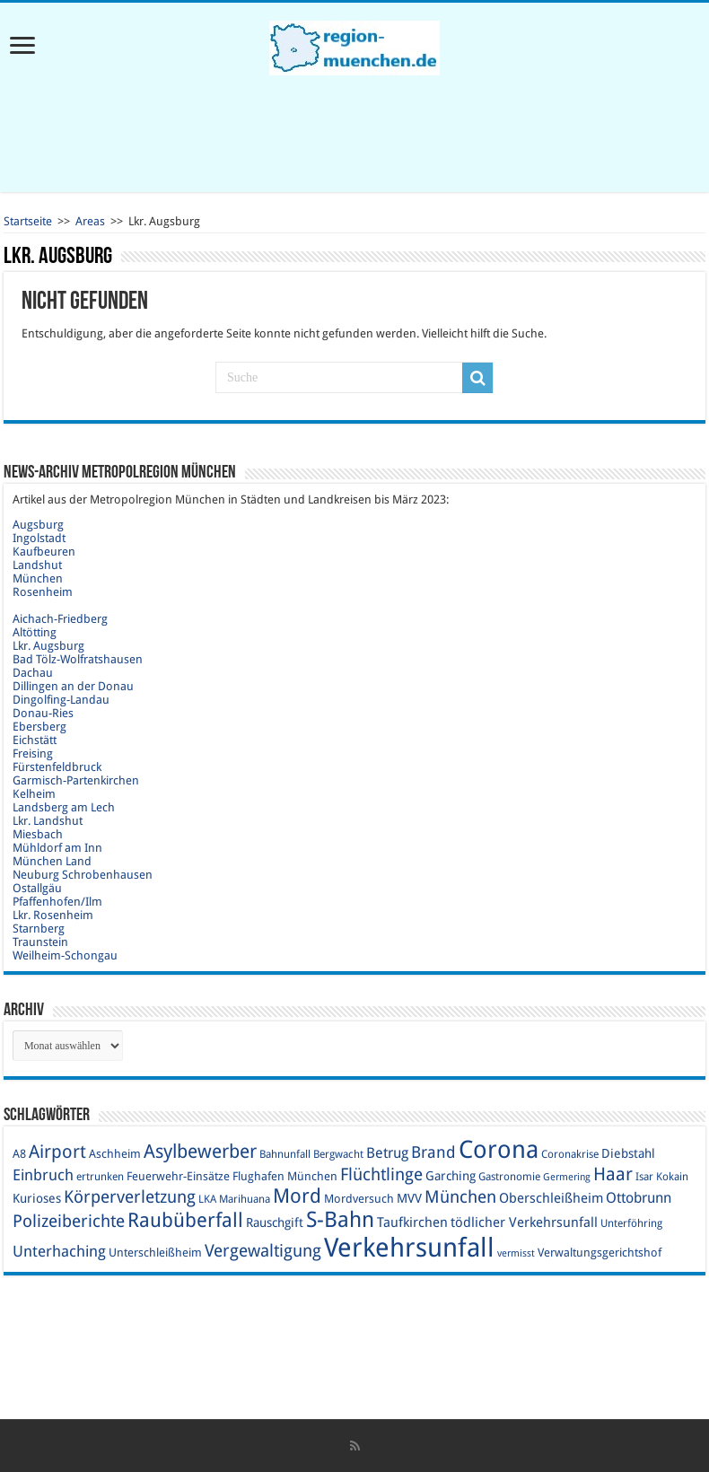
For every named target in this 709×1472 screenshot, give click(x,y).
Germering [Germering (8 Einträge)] (567, 1177)
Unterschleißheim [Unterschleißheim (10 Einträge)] (155, 1252)
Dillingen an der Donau (73, 686)
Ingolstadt (39, 538)
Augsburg (38, 524)
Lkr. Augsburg (48, 646)
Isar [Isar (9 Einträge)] (644, 1176)
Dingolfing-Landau (61, 699)
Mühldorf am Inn (57, 847)
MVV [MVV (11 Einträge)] (409, 1198)
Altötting (35, 632)
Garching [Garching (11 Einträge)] (450, 1176)
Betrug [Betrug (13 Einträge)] (387, 1152)
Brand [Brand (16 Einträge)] (433, 1152)
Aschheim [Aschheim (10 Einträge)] (115, 1154)
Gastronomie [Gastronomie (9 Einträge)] (509, 1176)
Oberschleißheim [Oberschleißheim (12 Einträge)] (551, 1198)
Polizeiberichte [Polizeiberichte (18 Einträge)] (69, 1221)
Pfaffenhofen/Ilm (57, 901)
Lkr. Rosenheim (53, 915)
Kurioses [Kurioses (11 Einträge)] (37, 1198)
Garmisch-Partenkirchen (76, 780)
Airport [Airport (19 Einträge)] (57, 1152)
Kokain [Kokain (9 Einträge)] (672, 1176)
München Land (52, 861)
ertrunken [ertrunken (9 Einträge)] (100, 1176)
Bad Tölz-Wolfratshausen (78, 659)
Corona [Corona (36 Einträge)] (498, 1149)
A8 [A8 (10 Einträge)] (19, 1154)
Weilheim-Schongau (65, 955)
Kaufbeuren (44, 551)
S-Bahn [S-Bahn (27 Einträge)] (340, 1219)
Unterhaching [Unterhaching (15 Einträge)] (59, 1251)
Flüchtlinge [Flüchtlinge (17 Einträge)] (381, 1174)
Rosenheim (43, 592)
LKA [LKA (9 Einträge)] (207, 1199)
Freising (33, 753)
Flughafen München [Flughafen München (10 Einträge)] (284, 1176)
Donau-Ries (43, 713)
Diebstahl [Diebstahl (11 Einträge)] (628, 1153)
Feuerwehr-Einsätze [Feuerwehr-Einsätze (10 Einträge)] (178, 1176)
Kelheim (34, 794)
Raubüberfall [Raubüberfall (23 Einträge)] (185, 1220)
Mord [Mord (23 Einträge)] (297, 1196)
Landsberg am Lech (64, 807)
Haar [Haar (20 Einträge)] (613, 1174)
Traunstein (40, 942)
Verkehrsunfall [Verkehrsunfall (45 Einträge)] (409, 1247)
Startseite (28, 221)
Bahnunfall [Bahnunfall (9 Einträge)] (285, 1154)
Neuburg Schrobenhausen (83, 874)
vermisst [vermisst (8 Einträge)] (516, 1253)
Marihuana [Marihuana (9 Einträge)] (244, 1199)
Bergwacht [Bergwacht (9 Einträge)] (338, 1154)
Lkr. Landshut (48, 821)
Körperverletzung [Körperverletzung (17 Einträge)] (130, 1197)
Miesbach (38, 834)
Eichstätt (35, 740)
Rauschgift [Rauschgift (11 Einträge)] (274, 1222)
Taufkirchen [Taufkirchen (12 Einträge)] (412, 1222)
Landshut (37, 565)
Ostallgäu (37, 888)
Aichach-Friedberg (60, 619)
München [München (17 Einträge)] (460, 1197)
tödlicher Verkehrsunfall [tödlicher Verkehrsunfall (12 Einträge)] (524, 1222)
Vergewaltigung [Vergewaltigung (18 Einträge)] (263, 1250)
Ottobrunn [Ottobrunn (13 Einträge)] (638, 1197)
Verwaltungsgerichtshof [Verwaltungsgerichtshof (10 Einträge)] (599, 1252)
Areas (90, 221)
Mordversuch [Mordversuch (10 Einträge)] (359, 1198)
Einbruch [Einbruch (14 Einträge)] (43, 1175)
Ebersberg (39, 726)
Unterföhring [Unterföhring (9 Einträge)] (631, 1223)
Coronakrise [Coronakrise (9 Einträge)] (570, 1154)
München (38, 578)
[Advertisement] (354, 133)
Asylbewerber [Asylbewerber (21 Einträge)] (200, 1151)
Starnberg (39, 928)
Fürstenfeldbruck (57, 767)
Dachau (33, 672)
